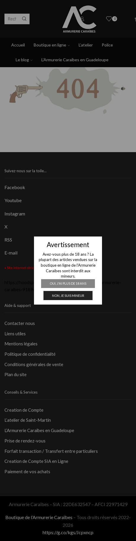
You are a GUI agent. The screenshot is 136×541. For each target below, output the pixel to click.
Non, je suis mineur (68, 295)
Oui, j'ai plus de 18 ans (68, 284)
